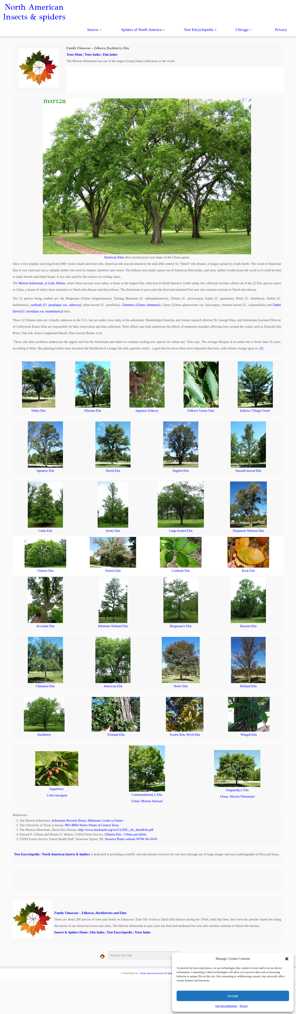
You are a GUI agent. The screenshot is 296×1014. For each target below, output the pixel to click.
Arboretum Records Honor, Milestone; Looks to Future (87, 820)
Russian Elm (248, 626)
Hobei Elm (181, 686)
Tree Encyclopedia (200, 29)
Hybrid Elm (113, 570)
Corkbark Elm (180, 570)
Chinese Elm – (125, 834)
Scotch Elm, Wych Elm (185, 734)
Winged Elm (248, 734)
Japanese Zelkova (146, 410)
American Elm (112, 686)
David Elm (113, 470)
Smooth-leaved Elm (248, 470)
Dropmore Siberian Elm (248, 531)
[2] (261, 348)
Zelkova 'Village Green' (255, 410)
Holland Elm (248, 686)
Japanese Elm (45, 470)
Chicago (243, 29)
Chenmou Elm (45, 686)
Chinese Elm (45, 570)
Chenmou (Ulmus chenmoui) (141, 305)
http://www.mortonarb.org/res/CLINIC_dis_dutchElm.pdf (115, 830)
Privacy (244, 1006)
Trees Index (92, 54)
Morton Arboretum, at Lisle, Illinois (42, 283)
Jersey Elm (113, 531)
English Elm (181, 470)
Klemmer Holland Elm (113, 626)
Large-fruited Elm (180, 531)
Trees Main (74, 54)
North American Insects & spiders (34, 12)
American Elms (114, 257)
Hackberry (44, 734)
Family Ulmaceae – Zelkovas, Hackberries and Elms (90, 913)
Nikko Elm (38, 410)
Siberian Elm (92, 410)
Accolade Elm (45, 626)
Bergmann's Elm (180, 626)
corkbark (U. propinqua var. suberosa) (56, 305)
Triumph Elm (116, 734)
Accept (232, 996)
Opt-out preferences (226, 1006)
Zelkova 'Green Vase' (201, 410)
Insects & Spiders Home (71, 932)
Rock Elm (248, 570)
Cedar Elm (45, 531)
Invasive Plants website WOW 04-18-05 (131, 839)
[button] (286, 958)
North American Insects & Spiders (66, 854)
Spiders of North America (143, 29)
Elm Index (110, 54)
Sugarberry (56, 789)
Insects (94, 29)
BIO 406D (92, 825)
